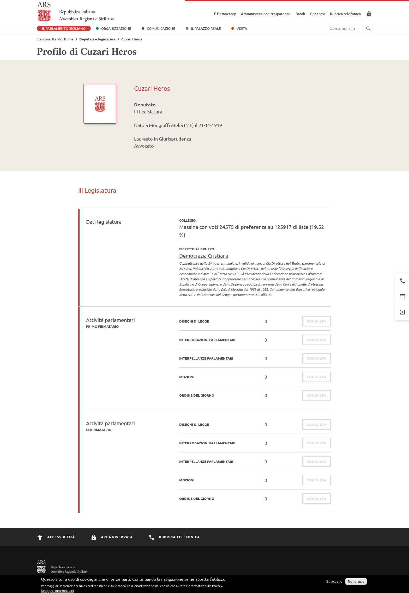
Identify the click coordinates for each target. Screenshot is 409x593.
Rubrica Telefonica (174, 537)
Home (69, 39)
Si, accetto (334, 583)
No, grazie (356, 583)
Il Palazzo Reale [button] (206, 28)
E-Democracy (225, 13)
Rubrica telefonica (345, 13)
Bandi (300, 13)
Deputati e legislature (97, 39)
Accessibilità (56, 537)
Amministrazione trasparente (265, 13)
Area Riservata (369, 13)
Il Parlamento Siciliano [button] (64, 28)
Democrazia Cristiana (203, 255)
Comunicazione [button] (161, 28)
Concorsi (317, 13)
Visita (242, 28)
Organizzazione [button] (116, 28)
